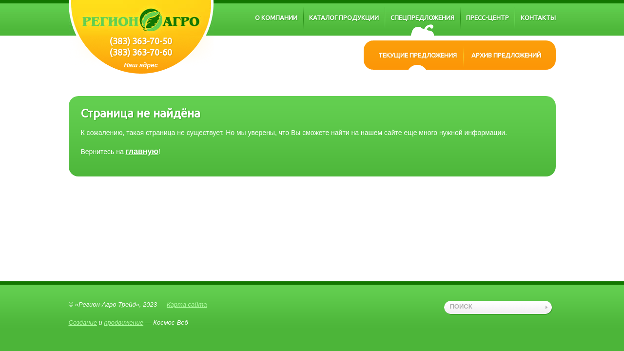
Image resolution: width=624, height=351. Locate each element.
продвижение (123, 322)
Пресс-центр (487, 17)
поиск (461, 306)
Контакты (538, 17)
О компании (276, 17)
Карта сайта (187, 304)
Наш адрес (141, 65)
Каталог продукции (344, 17)
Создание (83, 322)
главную (142, 151)
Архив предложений (506, 55)
